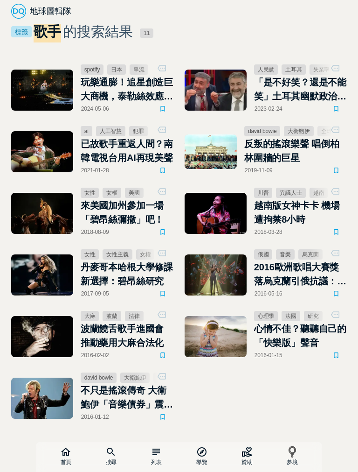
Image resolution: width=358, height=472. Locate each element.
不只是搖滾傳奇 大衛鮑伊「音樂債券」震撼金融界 (127, 398)
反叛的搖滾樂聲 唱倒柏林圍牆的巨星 (291, 151)
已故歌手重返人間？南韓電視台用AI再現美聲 (127, 151)
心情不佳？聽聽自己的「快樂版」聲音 (300, 336)
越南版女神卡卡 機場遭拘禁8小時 (297, 212)
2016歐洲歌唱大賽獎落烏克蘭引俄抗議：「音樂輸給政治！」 (296, 275)
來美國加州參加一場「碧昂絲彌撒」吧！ (122, 212)
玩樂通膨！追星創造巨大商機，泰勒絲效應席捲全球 (127, 90)
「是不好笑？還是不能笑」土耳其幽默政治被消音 (300, 90)
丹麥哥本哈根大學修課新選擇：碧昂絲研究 (127, 274)
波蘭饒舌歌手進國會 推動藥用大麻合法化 (122, 336)
